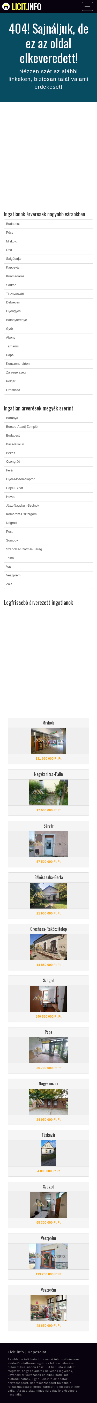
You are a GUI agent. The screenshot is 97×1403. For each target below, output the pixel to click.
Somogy (12, 540)
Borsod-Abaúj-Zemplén (23, 427)
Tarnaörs (12, 346)
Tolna (10, 558)
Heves (10, 497)
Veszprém (13, 575)
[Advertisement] (48, 157)
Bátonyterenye (16, 320)
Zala (9, 584)
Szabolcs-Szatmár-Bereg (24, 549)
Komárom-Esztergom (21, 514)
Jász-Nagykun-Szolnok (22, 505)
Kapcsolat (37, 1352)
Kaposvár (13, 267)
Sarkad (11, 285)
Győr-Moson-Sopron (20, 479)
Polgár (11, 381)
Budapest (13, 224)
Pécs (9, 232)
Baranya (12, 418)
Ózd (9, 250)
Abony (10, 337)
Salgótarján (14, 259)
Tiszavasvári (15, 294)
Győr (9, 329)
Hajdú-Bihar (14, 488)
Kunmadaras (15, 276)
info (26, 6)
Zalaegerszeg (16, 372)
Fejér (9, 470)
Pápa (10, 355)
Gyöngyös (13, 311)
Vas (9, 566)
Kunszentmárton (18, 363)
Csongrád (13, 461)
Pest (9, 531)
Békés (10, 453)
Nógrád (11, 523)
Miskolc (11, 241)
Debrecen (13, 302)
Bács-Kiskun (15, 444)
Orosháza (13, 390)
